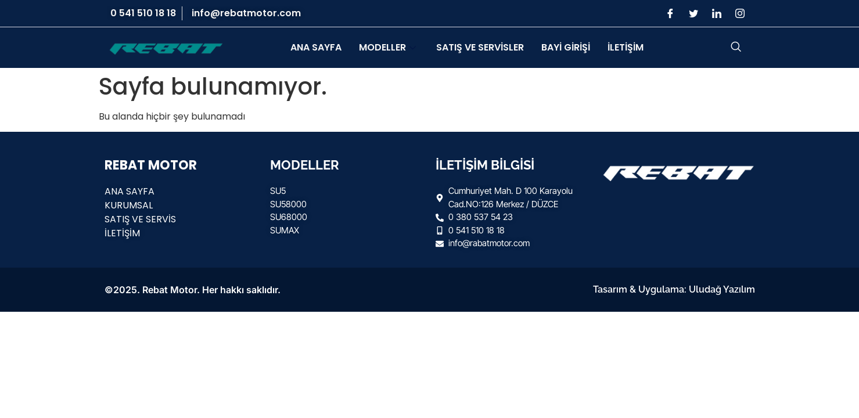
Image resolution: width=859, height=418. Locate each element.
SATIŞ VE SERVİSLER (480, 47)
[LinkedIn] (716, 13)
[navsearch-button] (736, 47)
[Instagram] (740, 13)
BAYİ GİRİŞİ (565, 47)
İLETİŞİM (626, 47)
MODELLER (389, 47)
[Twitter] (693, 13)
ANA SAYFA (316, 47)
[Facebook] (670, 13)
